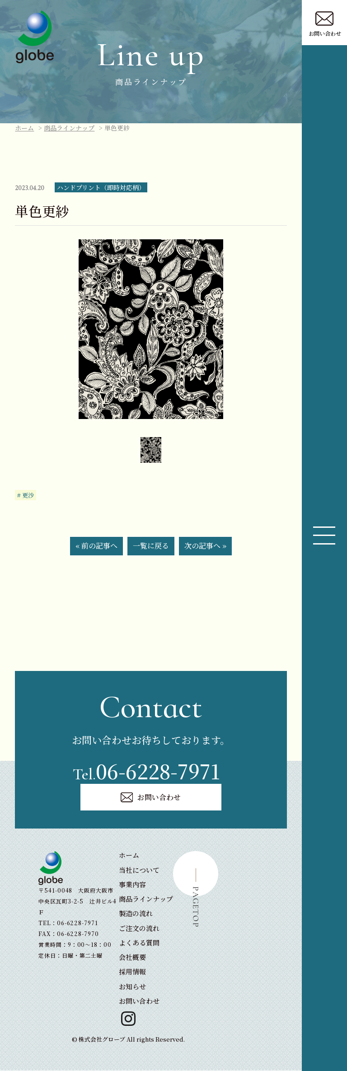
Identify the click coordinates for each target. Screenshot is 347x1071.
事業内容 (132, 885)
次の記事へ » (205, 545)
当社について (139, 870)
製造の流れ (136, 914)
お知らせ (132, 987)
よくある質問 (139, 943)
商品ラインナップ (69, 127)
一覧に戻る (151, 545)
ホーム (24, 127)
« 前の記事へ (96, 545)
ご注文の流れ (139, 928)
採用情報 (132, 972)
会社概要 (132, 958)
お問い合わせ (151, 797)
